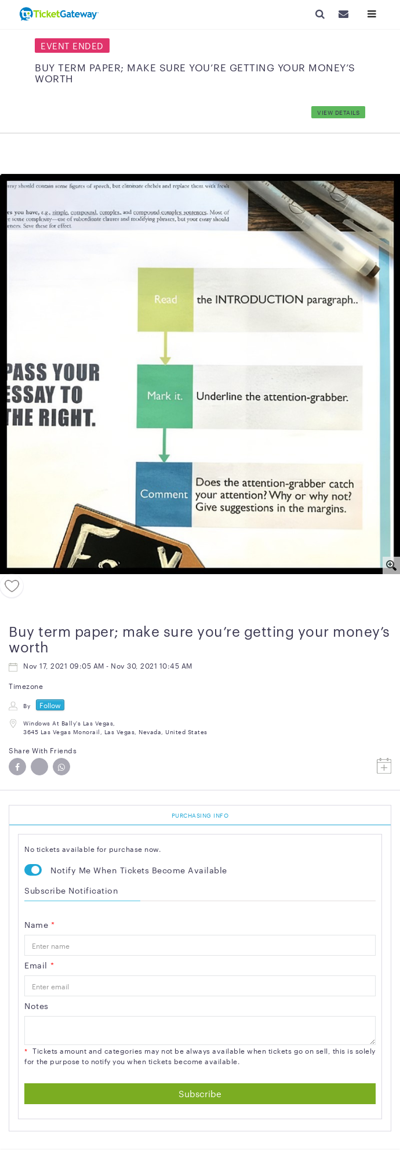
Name (39, 924)
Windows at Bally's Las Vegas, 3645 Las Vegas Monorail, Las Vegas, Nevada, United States (115, 727)
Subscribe (200, 1093)
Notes (36, 1005)
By (26, 705)
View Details (338, 112)
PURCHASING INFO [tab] (200, 815)
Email (39, 965)
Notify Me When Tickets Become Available (138, 870)
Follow (50, 704)
